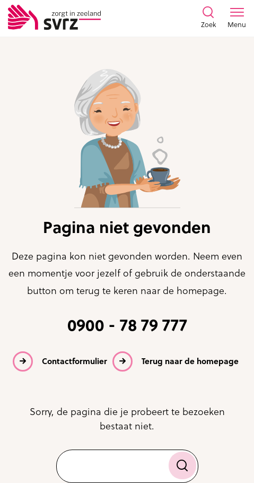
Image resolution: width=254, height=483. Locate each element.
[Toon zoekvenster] (208, 18)
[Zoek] (182, 465)
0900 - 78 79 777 (127, 325)
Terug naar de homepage (190, 361)
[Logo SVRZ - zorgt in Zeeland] (54, 18)
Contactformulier (74, 361)
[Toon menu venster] (236, 18)
